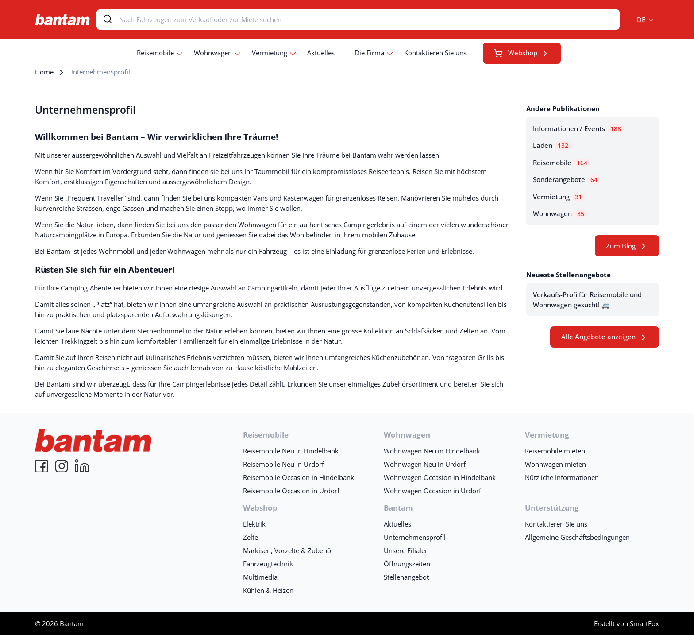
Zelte (250, 537)
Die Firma (369, 52)
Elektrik (254, 523)
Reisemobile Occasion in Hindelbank (298, 477)
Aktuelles (321, 52)
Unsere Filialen (406, 550)
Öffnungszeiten (407, 563)
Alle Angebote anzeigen (598, 336)
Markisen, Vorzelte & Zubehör (288, 550)
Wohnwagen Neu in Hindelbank (432, 450)
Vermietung (269, 52)
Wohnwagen (213, 52)
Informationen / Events (578, 128)
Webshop (515, 52)
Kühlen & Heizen (268, 590)
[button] (642, 19)
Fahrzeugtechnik (268, 563)
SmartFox (644, 623)
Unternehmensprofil (415, 537)
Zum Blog (621, 245)
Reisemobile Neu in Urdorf (283, 464)
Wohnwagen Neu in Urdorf (425, 464)
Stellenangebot (406, 577)
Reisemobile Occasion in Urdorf (291, 490)
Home (44, 71)
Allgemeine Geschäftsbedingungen (577, 537)
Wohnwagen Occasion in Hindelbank (440, 477)
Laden (552, 145)
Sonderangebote (567, 179)
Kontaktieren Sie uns (435, 52)
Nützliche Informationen (562, 477)
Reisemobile (155, 52)
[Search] (369, 19)
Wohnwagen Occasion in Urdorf (432, 490)
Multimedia (260, 577)
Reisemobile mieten (555, 450)
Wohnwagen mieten (555, 464)
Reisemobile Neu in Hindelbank (291, 450)
